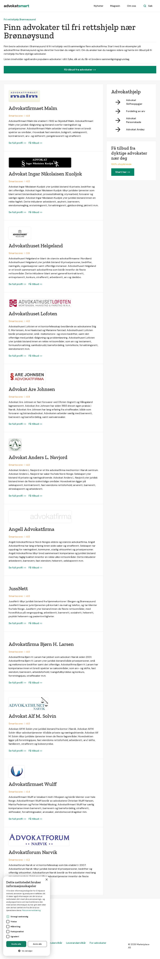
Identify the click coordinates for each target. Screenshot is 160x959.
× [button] (46, 880)
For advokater (98, 943)
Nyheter (98, 5)
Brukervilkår (55, 943)
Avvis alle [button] (37, 944)
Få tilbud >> (35, 142)
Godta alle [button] (16, 944)
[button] (26, 951)
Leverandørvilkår (76, 943)
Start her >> (122, 172)
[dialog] (26, 916)
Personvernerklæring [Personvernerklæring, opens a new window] (31, 910)
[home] (16, 6)
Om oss (131, 5)
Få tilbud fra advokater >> (80, 69)
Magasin (115, 5)
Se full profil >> (17, 142)
